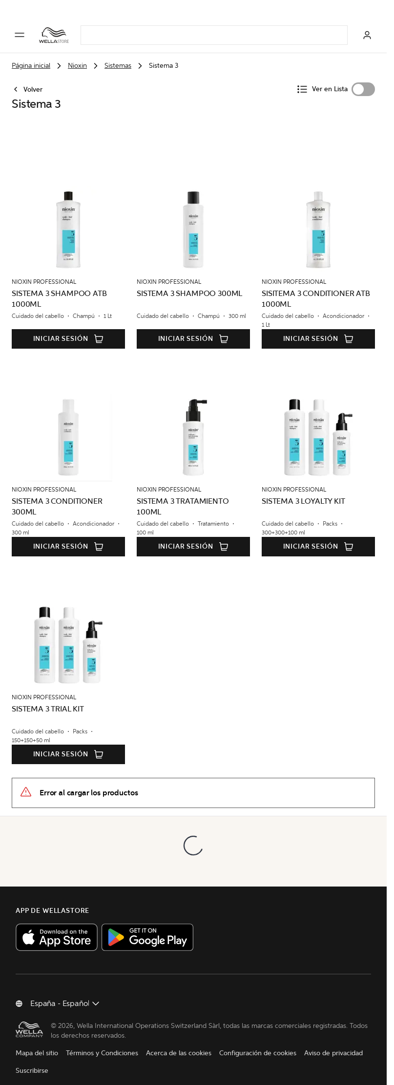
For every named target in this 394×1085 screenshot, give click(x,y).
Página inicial (31, 65)
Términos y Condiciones (102, 1043)
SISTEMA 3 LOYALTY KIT (303, 487)
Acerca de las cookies (178, 1043)
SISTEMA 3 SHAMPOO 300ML (189, 279)
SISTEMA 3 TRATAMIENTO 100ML (183, 493)
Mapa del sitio (37, 1043)
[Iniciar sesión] (367, 35)
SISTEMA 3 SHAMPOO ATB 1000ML (59, 285)
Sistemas (117, 65)
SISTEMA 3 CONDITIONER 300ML (57, 493)
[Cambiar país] (65, 990)
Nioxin (77, 65)
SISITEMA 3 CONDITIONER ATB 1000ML (316, 285)
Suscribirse (32, 1060)
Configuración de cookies (257, 1043)
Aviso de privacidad (333, 1043)
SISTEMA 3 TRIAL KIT (48, 695)
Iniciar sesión (68, 325)
